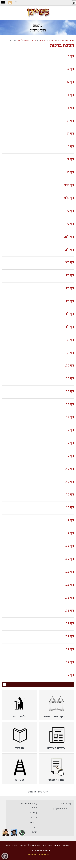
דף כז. (69, 468)
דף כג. (69, 365)
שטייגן (61, 40)
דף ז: (70, 159)
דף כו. (70, 430)
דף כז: (69, 481)
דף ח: (70, 172)
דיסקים (34, 827)
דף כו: (70, 455)
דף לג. (69, 597)
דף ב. (70, 56)
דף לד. (69, 623)
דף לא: (69, 559)
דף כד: (69, 391)
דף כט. (69, 507)
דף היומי (43, 40)
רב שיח (52, 40)
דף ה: (70, 120)
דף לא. (69, 546)
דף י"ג (70, 275)
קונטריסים (33, 812)
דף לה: (69, 662)
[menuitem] (56, 705)
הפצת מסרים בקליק (62, 808)
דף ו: (71, 146)
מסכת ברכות (62, 45)
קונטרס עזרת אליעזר (26, 40)
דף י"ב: (69, 249)
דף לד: (69, 636)
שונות (35, 832)
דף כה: (69, 417)
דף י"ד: (69, 314)
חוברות (34, 817)
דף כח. (69, 494)
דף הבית (70, 40)
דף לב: (69, 584)
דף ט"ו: (69, 185)
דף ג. (70, 69)
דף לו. (70, 674)
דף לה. (69, 649)
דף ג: (70, 82)
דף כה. (69, 404)
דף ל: (70, 520)
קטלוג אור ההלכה (29, 803)
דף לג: (69, 610)
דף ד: (70, 94)
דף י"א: (69, 236)
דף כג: (69, 378)
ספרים (34, 807)
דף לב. (69, 571)
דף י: (70, 339)
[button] (16, 2)
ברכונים (34, 822)
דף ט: (70, 210)
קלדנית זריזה (65, 803)
